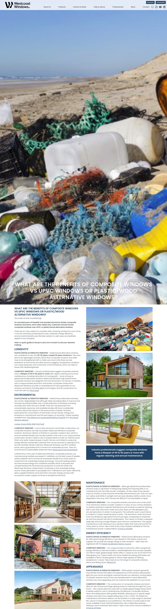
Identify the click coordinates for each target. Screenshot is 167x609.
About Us (47, 7)
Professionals (118, 7)
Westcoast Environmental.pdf (65, 450)
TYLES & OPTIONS (126, 529)
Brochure (150, 2)
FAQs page (34, 390)
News (133, 7)
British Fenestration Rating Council (116, 544)
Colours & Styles (79, 7)
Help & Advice (99, 7)
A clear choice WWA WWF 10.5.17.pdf (29, 424)
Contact (146, 7)
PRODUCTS (111, 562)
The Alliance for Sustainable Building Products (46, 417)
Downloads (161, 2)
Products (62, 7)
